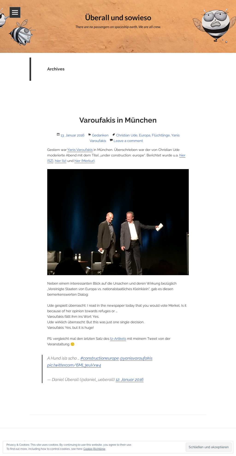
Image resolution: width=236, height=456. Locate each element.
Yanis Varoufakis (80, 150)
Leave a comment (128, 141)
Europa (144, 135)
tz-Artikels (118, 339)
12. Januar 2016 (130, 379)
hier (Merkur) (84, 161)
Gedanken (100, 135)
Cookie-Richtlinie (94, 448)
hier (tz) (60, 161)
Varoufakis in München (118, 120)
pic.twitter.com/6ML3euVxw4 (74, 365)
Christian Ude (126, 135)
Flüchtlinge (161, 135)
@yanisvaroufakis (136, 358)
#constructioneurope (99, 358)
